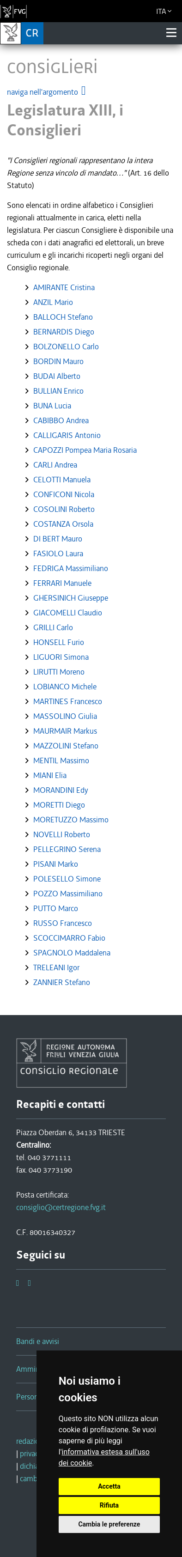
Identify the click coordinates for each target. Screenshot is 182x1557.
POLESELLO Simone (67, 879)
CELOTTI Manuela (62, 479)
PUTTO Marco (55, 908)
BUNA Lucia (52, 406)
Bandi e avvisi (37, 1341)
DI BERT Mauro (57, 539)
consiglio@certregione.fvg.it (61, 1207)
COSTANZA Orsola (63, 524)
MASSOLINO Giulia (65, 716)
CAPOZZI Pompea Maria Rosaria (85, 450)
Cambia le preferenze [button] (109, 1524)
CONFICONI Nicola (63, 494)
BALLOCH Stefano (63, 317)
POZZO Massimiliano (68, 893)
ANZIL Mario (53, 302)
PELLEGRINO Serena (67, 849)
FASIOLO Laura (58, 553)
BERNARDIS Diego (63, 332)
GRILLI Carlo (53, 627)
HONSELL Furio (58, 642)
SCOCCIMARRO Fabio (69, 938)
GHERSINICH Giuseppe (70, 598)
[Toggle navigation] (171, 32)
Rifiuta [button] (109, 1505)
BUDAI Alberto (56, 376)
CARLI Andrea (55, 465)
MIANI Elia (50, 775)
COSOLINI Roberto (64, 509)
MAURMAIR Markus (65, 731)
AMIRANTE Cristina (64, 287)
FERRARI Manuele (62, 583)
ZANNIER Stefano (61, 982)
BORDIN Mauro (58, 361)
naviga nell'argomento (47, 92)
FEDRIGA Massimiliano (70, 568)
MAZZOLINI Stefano (65, 746)
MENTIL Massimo (61, 760)
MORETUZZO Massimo (71, 820)
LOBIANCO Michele (65, 686)
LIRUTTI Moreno (59, 672)
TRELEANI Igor (56, 967)
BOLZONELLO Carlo (66, 346)
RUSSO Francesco (62, 923)
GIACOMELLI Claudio (67, 613)
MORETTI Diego (59, 805)
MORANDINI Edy (60, 790)
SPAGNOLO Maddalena (71, 953)
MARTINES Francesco (67, 701)
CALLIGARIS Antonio (67, 435)
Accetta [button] (109, 1486)
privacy (31, 1453)
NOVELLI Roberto (61, 834)
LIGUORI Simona (61, 657)
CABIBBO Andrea (61, 420)
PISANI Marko (55, 864)
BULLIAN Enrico (58, 391)
